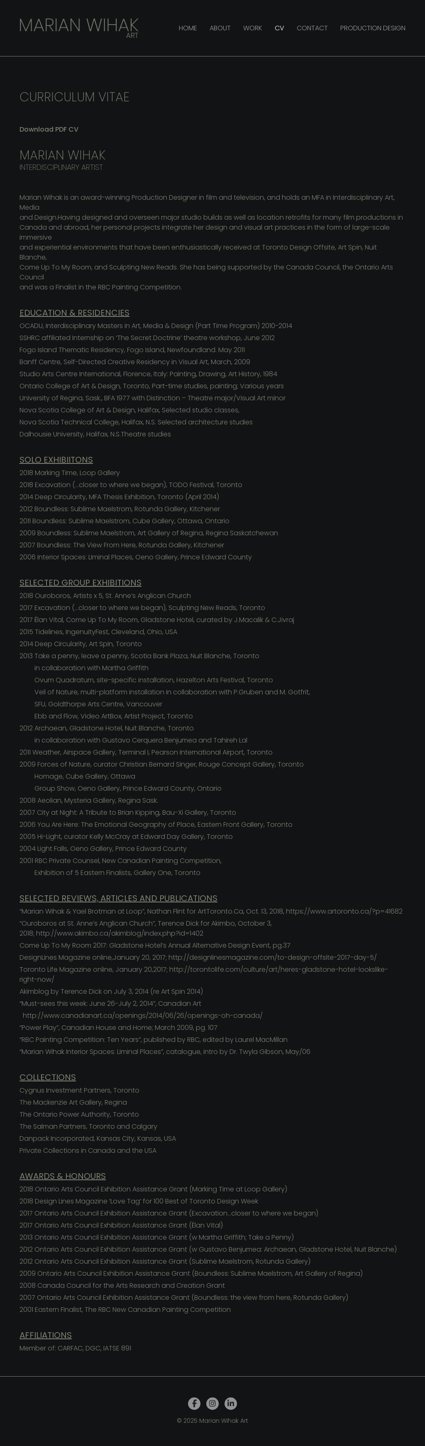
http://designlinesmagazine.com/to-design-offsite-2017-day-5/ (273, 957)
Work (252, 28)
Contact (312, 28)
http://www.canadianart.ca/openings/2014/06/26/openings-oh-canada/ (143, 1015)
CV (279, 28)
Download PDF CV (49, 129)
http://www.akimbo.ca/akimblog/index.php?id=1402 (119, 933)
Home (188, 28)
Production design (372, 28)
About (220, 28)
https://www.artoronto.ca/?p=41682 (344, 911)
